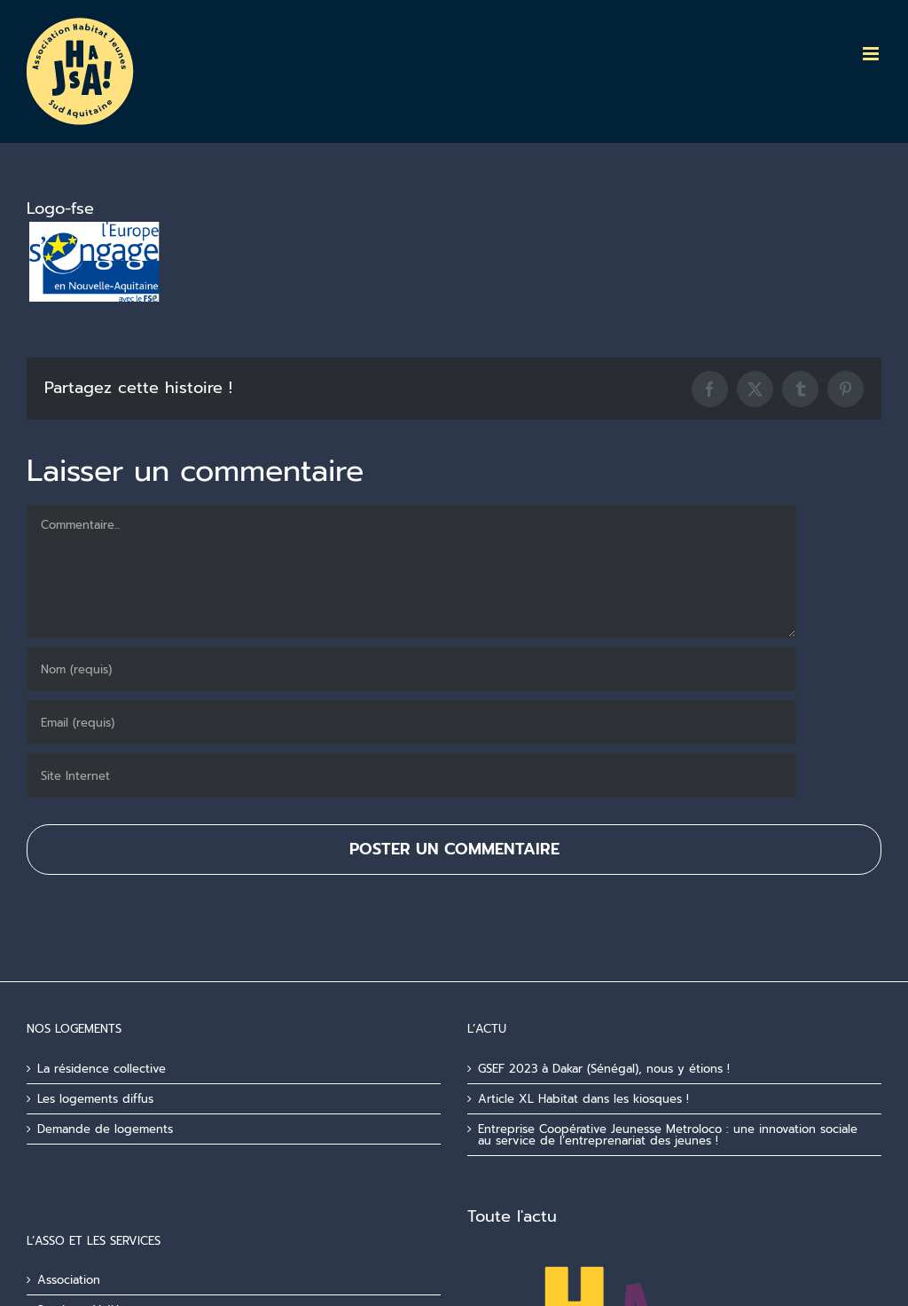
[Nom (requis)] (411, 669)
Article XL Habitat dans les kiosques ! (583, 1099)
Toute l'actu (512, 1216)
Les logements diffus (95, 1099)
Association (68, 1280)
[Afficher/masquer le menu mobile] (872, 53)
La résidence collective (101, 1068)
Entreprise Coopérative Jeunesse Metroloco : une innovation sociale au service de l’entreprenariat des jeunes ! (667, 1134)
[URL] (411, 775)
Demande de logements (105, 1129)
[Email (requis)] (411, 722)
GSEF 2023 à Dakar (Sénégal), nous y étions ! (604, 1068)
